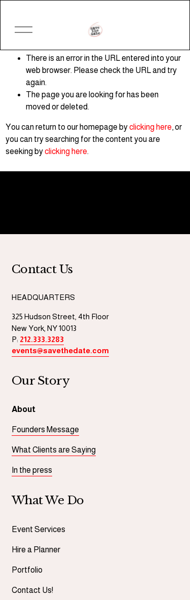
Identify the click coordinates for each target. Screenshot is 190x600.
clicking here (150, 127)
